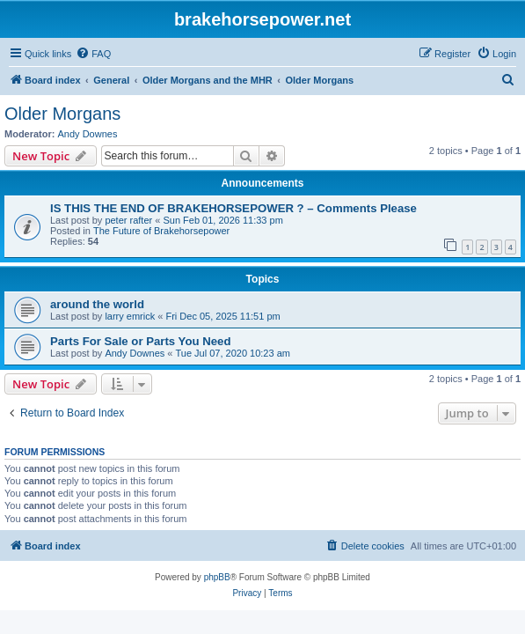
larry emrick (130, 316)
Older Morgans (62, 113)
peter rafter (128, 220)
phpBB (217, 577)
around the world (97, 304)
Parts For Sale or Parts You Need (140, 341)
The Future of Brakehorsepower (161, 230)
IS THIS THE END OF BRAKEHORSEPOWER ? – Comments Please (233, 208)
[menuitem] (93, 53)
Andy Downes (88, 134)
